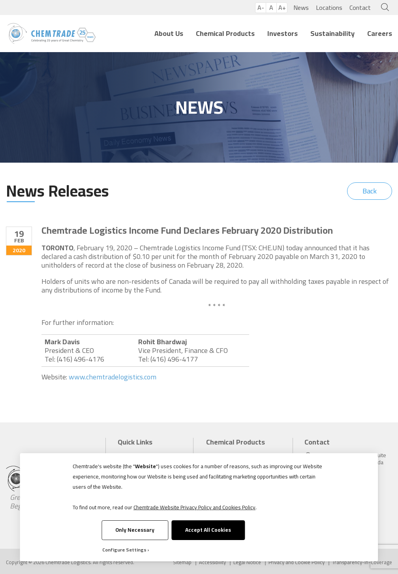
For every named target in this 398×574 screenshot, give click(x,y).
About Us (168, 33)
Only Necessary (134, 530)
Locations (329, 7)
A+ (282, 7)
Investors (282, 33)
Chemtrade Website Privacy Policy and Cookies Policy (194, 507)
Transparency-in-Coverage (362, 562)
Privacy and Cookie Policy (296, 562)
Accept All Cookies (208, 530)
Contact (360, 7)
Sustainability (332, 33)
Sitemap (182, 562)
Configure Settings (124, 549)
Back (369, 190)
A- (260, 7)
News (301, 7)
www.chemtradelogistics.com (112, 377)
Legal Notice (247, 562)
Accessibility (212, 562)
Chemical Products (225, 33)
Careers (379, 33)
